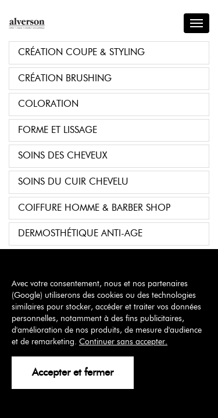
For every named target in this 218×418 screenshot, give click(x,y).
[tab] (109, 53)
